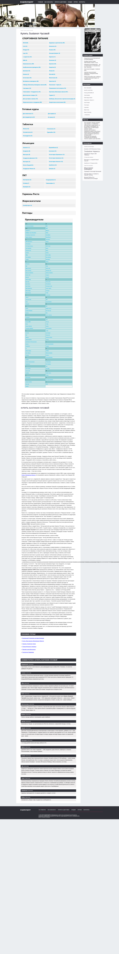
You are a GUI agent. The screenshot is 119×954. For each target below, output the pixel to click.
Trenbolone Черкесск (92, 151)
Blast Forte (86, 109)
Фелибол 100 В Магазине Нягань (92, 149)
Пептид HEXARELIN (89, 92)
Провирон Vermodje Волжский (92, 171)
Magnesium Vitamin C (89, 100)
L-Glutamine (87, 114)
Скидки (70, 2)
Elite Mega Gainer (88, 97)
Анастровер (87, 95)
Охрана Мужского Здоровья (29, 646)
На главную (42, 809)
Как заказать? (48, 2)
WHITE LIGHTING (88, 90)
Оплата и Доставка (60, 2)
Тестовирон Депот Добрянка (88, 157)
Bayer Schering (87, 112)
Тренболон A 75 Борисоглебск (90, 163)
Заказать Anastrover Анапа (29, 643)
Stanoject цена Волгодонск (29, 649)
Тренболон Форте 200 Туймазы (90, 154)
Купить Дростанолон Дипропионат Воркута (33, 641)
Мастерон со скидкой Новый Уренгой (91, 160)
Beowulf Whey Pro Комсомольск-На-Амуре (91, 178)
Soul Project (87, 102)
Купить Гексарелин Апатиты (29, 475)
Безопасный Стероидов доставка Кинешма (33, 638)
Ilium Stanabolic (87, 87)
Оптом (76, 2)
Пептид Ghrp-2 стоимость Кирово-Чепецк (91, 174)
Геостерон (86, 105)
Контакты (82, 2)
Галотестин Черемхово (28, 652)
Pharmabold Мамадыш (88, 168)
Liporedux (86, 107)
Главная (40, 2)
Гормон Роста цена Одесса (88, 165)
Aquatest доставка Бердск (89, 146)
